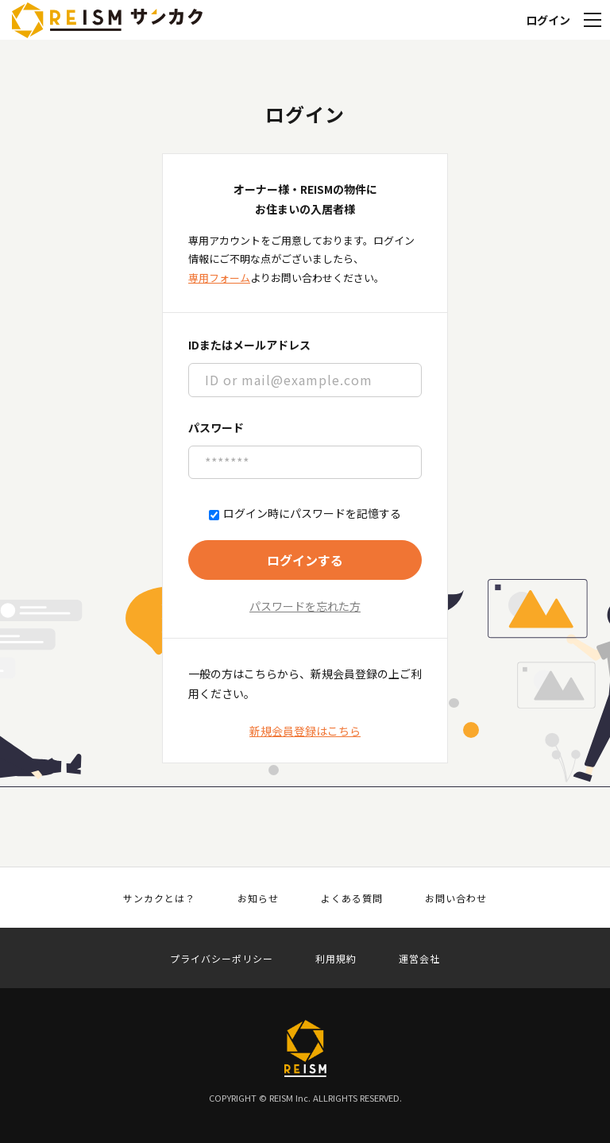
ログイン (548, 20)
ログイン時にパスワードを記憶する (305, 513)
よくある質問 (352, 898)
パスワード (216, 427)
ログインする (305, 560)
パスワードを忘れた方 (305, 606)
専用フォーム (219, 277)
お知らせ (258, 898)
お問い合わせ (456, 898)
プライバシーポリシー (221, 958)
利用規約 (336, 958)
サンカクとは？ (159, 898)
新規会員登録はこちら (305, 730)
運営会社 (419, 958)
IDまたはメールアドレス (249, 344)
